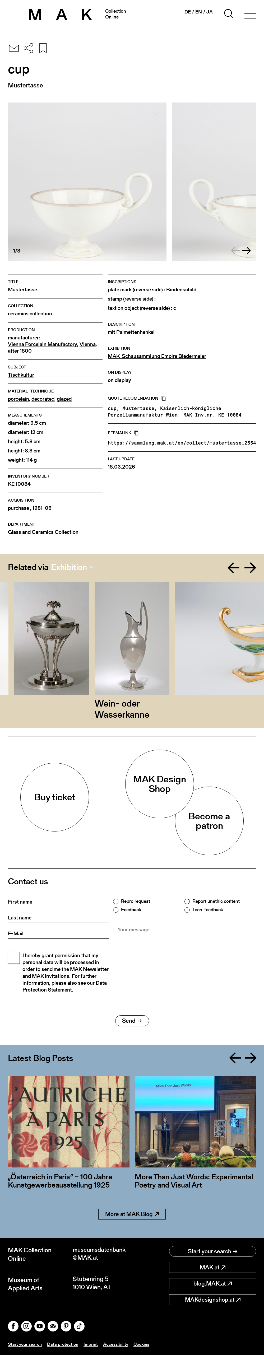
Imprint (93, 1344)
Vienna (88, 344)
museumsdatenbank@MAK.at (101, 1254)
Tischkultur (21, 375)
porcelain (18, 399)
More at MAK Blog (132, 1214)
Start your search (212, 1251)
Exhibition (69, 567)
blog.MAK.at (212, 1283)
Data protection (65, 1344)
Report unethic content (216, 901)
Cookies (145, 1344)
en (198, 12)
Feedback (131, 909)
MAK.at (212, 1267)
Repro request (135, 901)
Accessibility (119, 1344)
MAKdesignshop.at (212, 1300)
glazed (64, 399)
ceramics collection (30, 313)
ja (209, 12)
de (187, 12)
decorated (42, 399)
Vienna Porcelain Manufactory (42, 344)
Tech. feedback (207, 909)
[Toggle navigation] (250, 14)
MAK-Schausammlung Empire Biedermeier (157, 356)
